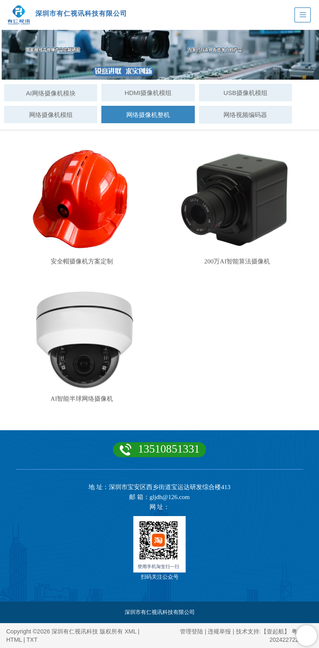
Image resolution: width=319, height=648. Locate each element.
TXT (32, 639)
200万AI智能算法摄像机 (237, 261)
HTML (14, 639)
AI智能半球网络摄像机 (82, 398)
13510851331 (169, 449)
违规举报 (219, 631)
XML (130, 631)
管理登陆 (191, 631)
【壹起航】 (275, 631)
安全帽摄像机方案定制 (82, 261)
